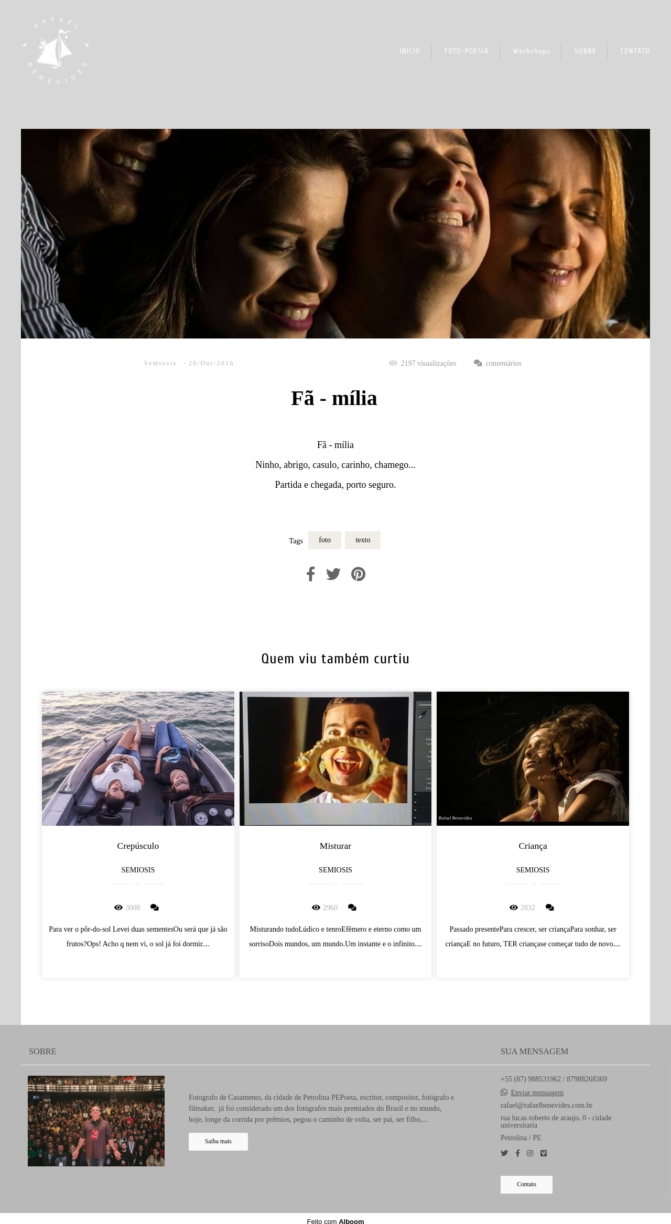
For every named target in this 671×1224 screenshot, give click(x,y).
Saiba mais (218, 1141)
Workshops (532, 51)
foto (325, 540)
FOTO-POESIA (467, 51)
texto (362, 540)
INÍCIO (409, 51)
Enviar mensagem (537, 1093)
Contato (526, 1184)
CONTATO (635, 51)
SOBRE (586, 51)
